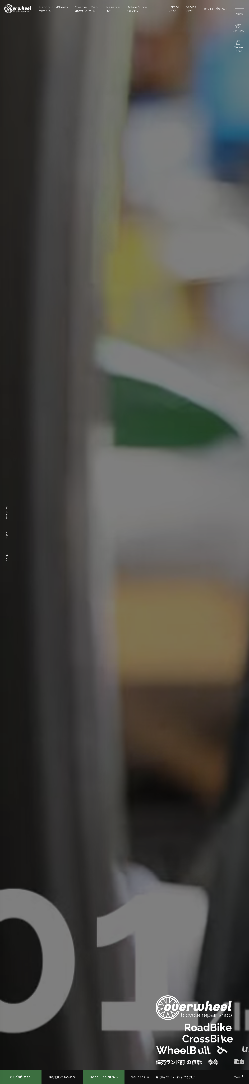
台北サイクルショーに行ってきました (176, 1077)
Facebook (6, 513)
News (6, 557)
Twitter (6, 534)
